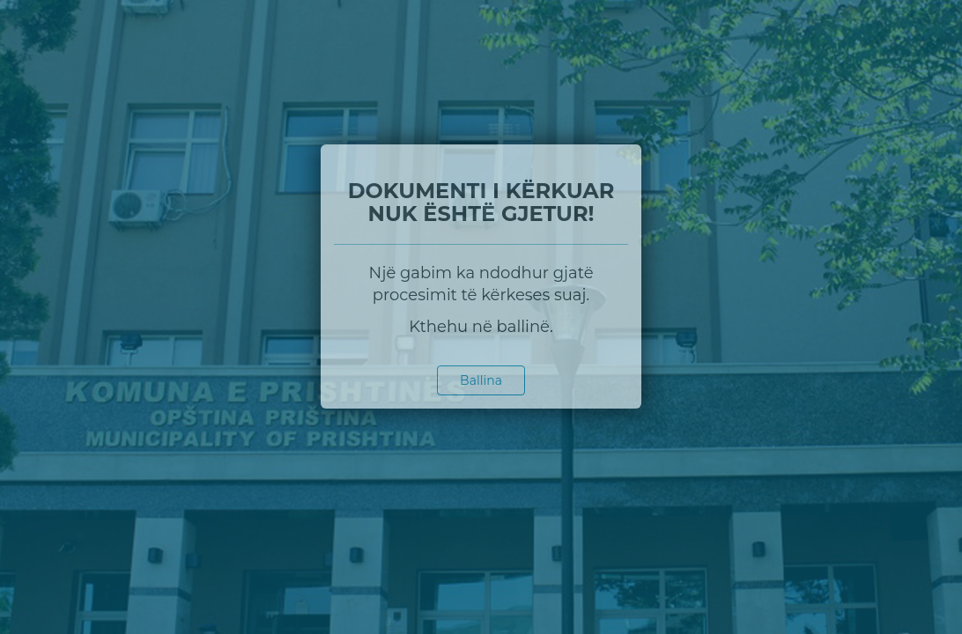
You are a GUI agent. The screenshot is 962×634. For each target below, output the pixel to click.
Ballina (481, 380)
